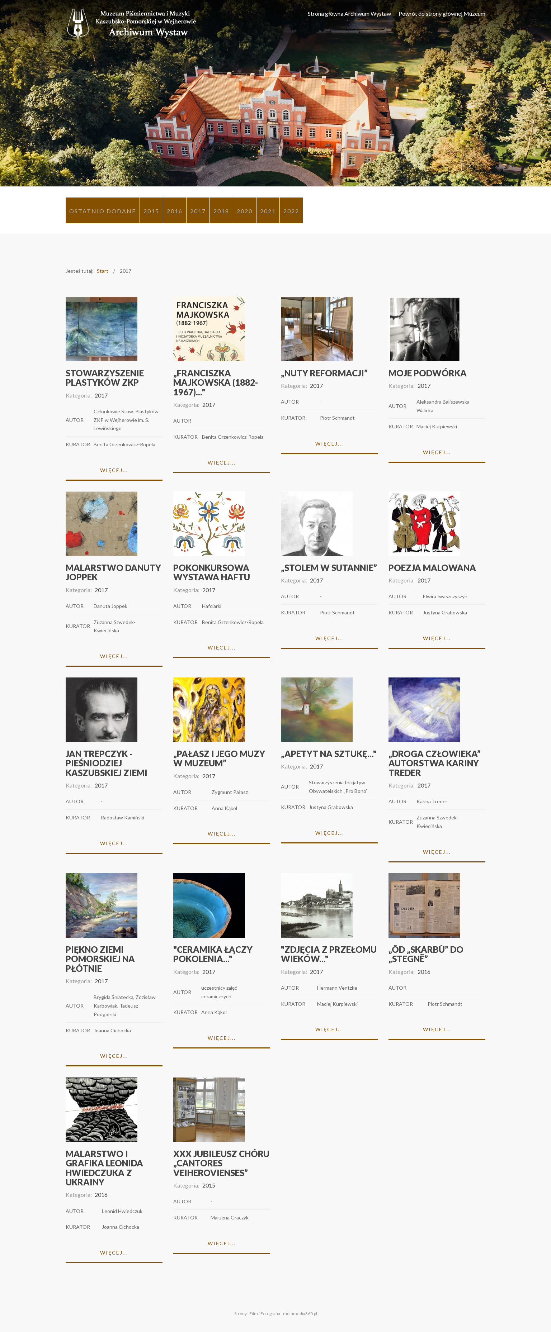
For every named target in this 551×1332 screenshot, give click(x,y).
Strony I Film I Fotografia (257, 1313)
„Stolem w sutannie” (329, 567)
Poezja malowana (432, 567)
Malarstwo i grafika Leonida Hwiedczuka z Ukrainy (104, 1167)
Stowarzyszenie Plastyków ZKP (105, 377)
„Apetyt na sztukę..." (329, 753)
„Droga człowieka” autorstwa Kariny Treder (434, 763)
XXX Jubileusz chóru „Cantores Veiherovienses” (221, 1163)
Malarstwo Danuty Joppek (113, 572)
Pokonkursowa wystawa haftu (211, 572)
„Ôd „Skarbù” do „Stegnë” (425, 954)
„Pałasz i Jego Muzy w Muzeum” (219, 758)
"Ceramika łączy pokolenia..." (213, 954)
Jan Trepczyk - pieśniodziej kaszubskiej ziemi (106, 763)
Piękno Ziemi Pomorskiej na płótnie (100, 959)
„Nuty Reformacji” (324, 373)
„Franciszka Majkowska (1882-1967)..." (215, 382)
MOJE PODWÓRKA (427, 373)
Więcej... (114, 470)
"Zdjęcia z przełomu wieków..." (329, 954)
